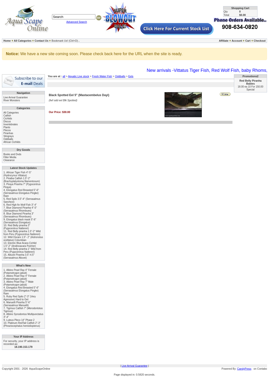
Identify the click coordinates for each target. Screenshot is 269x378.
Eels (130, 76)
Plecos (7, 130)
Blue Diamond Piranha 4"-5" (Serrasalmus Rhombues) (20, 209)
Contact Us (41, 40)
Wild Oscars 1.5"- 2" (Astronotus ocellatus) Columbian (23, 238)
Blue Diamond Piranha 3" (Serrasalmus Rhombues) (18, 215)
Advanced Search (76, 21)
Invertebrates (10, 124)
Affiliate (224, 40)
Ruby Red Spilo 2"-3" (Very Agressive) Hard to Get (19, 298)
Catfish (7, 115)
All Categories (23, 40)
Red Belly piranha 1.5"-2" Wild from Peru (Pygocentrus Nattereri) (22, 233)
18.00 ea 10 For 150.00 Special (250, 88)
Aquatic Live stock (78, 76)
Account (237, 40)
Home (7, 40)
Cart (247, 40)
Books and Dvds (12, 154)
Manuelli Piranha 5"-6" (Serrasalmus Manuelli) (17, 304)
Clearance (9, 160)
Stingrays (8, 136)
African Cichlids (11, 142)
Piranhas (8, 133)
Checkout (260, 40)
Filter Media (9, 157)
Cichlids (7, 118)
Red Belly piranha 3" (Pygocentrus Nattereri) (16, 227)
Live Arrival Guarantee (15, 97)
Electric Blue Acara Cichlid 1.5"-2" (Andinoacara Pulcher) (20, 244)
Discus (7, 121)
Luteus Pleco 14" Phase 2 (20, 320)
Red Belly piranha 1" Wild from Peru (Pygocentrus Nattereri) (22, 250)
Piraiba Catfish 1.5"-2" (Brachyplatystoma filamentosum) (21, 180)
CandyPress (244, 368)
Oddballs (8, 139)
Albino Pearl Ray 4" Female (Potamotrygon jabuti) (19, 271)
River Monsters (11, 100)
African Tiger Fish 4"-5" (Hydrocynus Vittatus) (17, 174)
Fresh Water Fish (102, 76)
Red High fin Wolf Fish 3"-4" (21, 204)
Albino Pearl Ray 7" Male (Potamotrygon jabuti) (18, 283)
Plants (6, 127)
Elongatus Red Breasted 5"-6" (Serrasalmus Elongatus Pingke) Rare (21, 193)
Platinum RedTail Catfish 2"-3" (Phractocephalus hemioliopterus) (21, 324)
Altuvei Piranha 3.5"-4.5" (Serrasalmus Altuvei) (18, 256)
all (64, 76)
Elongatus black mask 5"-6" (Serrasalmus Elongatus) (19, 221)
